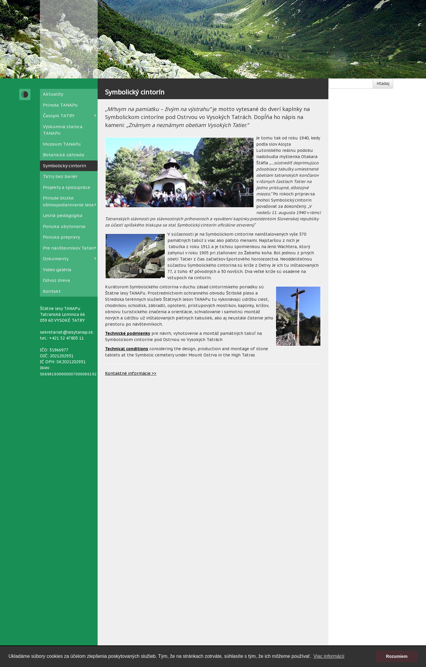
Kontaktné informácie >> (130, 373)
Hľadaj (383, 83)
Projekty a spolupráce (66, 187)
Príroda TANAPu (60, 105)
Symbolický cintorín (64, 165)
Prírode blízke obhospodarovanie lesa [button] (68, 201)
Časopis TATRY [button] (59, 115)
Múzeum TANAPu (62, 144)
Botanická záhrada (63, 154)
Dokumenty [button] (56, 258)
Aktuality (53, 94)
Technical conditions (126, 348)
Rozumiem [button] (397, 656)
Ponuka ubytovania (64, 226)
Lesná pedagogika (63, 215)
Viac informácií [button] (328, 656)
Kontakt (52, 291)
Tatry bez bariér (60, 176)
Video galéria (57, 269)
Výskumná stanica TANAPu (63, 130)
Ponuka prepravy (61, 237)
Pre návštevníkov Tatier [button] (68, 248)
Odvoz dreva (56, 280)
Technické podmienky (127, 333)
